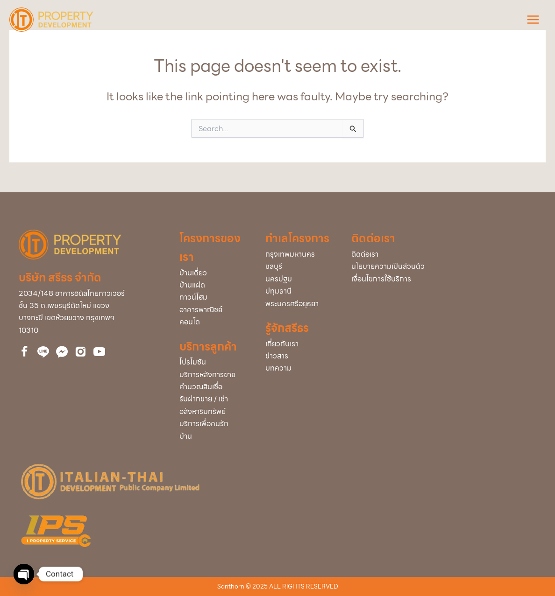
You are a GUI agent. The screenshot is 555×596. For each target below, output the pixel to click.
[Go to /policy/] (443, 266)
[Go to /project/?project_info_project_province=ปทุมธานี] (299, 291)
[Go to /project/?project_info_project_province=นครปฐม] (299, 279)
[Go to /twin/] (213, 285)
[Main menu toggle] (533, 19)
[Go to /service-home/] (213, 430)
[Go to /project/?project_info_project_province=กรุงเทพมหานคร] (299, 254)
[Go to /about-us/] (299, 344)
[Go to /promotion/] (213, 362)
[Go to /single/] (213, 273)
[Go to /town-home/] (213, 297)
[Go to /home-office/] (213, 310)
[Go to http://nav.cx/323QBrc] (43, 352)
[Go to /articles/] (299, 368)
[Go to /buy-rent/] (213, 405)
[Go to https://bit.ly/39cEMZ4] (99, 353)
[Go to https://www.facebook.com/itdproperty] (24, 353)
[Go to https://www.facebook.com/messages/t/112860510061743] (62, 352)
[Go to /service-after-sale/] (213, 375)
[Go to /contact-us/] (443, 254)
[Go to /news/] (299, 356)
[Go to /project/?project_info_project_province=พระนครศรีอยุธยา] (299, 304)
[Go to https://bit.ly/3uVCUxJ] (80, 352)
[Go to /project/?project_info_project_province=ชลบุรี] (299, 266)
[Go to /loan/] (213, 387)
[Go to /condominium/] (213, 322)
